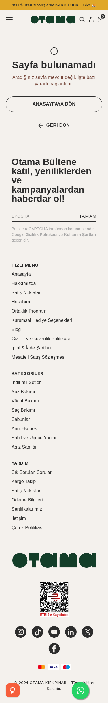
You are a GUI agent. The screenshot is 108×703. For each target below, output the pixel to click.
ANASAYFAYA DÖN (54, 104)
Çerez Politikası (27, 527)
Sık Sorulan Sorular (32, 472)
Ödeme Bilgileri (27, 499)
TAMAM (87, 216)
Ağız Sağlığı (24, 446)
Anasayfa (21, 274)
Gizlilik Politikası (41, 234)
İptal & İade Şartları (31, 347)
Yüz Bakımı (23, 391)
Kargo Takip (24, 481)
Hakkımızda (24, 283)
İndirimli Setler (26, 382)
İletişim (19, 518)
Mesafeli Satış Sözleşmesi (38, 357)
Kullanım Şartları (80, 234)
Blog (16, 329)
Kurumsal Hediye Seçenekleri (42, 320)
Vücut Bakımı (25, 400)
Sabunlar (21, 419)
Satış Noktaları (27, 292)
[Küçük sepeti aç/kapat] (100, 19)
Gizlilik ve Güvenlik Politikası (41, 338)
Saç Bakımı (23, 410)
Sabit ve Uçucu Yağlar (34, 437)
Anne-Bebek (24, 428)
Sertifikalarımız (27, 509)
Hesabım (21, 301)
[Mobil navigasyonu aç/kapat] (10, 19)
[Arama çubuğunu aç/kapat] (82, 19)
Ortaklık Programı (30, 311)
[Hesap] (91, 19)
